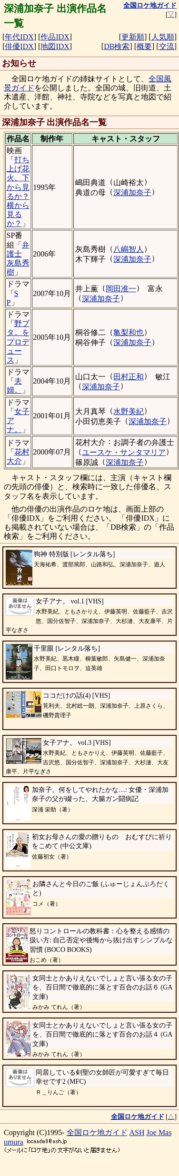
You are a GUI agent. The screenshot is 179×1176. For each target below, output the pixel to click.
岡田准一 (121, 289)
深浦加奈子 (132, 192)
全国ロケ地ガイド (97, 1132)
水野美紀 (128, 411)
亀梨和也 (128, 332)
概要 (144, 46)
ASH (137, 1132)
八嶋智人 (128, 249)
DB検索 (116, 46)
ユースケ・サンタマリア (124, 452)
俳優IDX (19, 46)
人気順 (162, 37)
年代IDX (19, 37)
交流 (166, 46)
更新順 (132, 37)
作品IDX (54, 37)
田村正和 (128, 377)
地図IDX (54, 46)
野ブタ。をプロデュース (18, 341)
